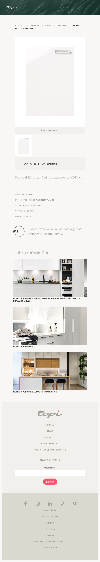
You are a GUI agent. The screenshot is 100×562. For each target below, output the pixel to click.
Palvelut (50, 437)
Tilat (50, 431)
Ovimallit (49, 25)
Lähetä (50, 481)
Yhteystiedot (50, 516)
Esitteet (50, 529)
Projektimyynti (50, 443)
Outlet (50, 535)
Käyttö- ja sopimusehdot (50, 541)
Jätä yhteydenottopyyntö (50, 449)
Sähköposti (50, 467)
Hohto (63, 25)
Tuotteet (34, 25)
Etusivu (19, 25)
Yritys (50, 523)
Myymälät (50, 510)
